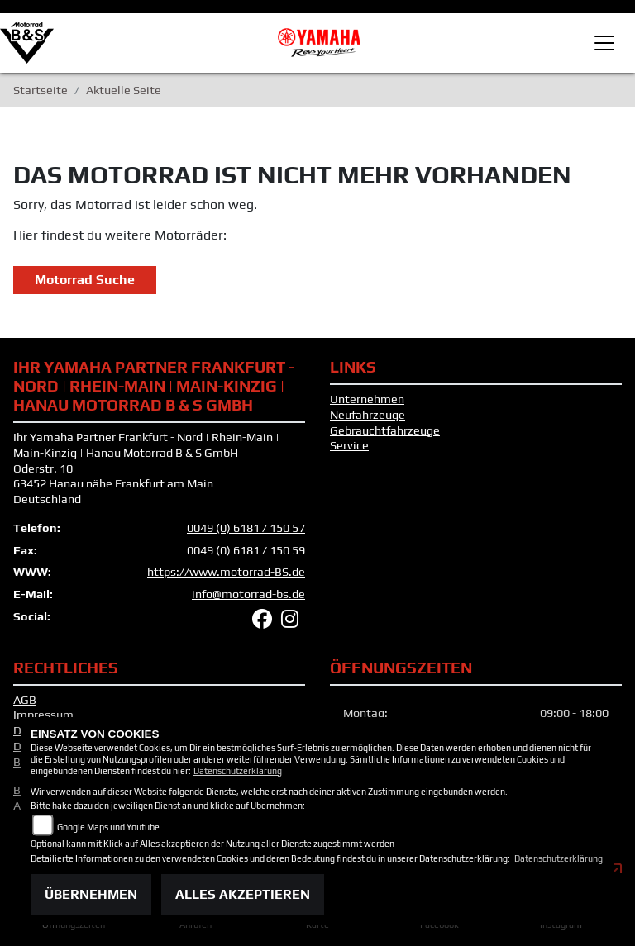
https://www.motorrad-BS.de (226, 582)
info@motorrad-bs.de (248, 604)
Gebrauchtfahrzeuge (385, 440)
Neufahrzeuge (367, 424)
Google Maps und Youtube (108, 827)
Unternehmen (367, 409)
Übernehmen (91, 894)
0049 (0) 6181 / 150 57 (246, 537)
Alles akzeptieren (242, 894)
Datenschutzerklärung (237, 771)
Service (349, 456)
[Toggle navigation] (604, 43)
